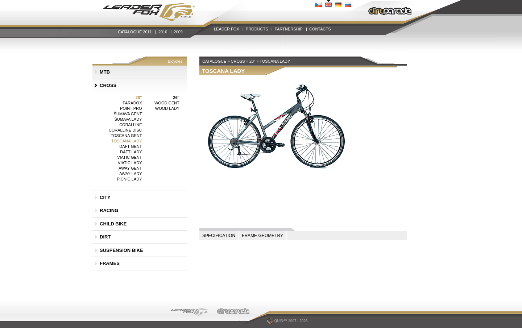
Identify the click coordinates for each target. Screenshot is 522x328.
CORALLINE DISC (125, 130)
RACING (109, 210)
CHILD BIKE (113, 224)
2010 (162, 32)
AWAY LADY (130, 173)
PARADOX (132, 103)
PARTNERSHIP (289, 29)
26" (176, 97)
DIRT (105, 237)
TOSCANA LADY (126, 141)
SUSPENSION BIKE (121, 250)
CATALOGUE (214, 61)
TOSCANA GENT (126, 135)
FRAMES (110, 263)
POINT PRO (131, 108)
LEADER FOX (226, 29)
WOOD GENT (166, 103)
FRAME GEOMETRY (262, 235)
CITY (105, 197)
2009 (178, 32)
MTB (105, 72)
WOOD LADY (167, 108)
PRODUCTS (257, 29)
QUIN (277, 321)
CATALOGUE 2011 (135, 32)
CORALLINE (130, 125)
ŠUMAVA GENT (128, 114)
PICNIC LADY (129, 179)
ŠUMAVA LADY (128, 119)
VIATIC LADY (130, 163)
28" (139, 97)
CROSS (108, 85)
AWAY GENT (130, 168)
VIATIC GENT (129, 157)
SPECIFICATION (218, 235)
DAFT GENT (130, 146)
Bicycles (175, 61)
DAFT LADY (131, 152)
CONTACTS (320, 29)
